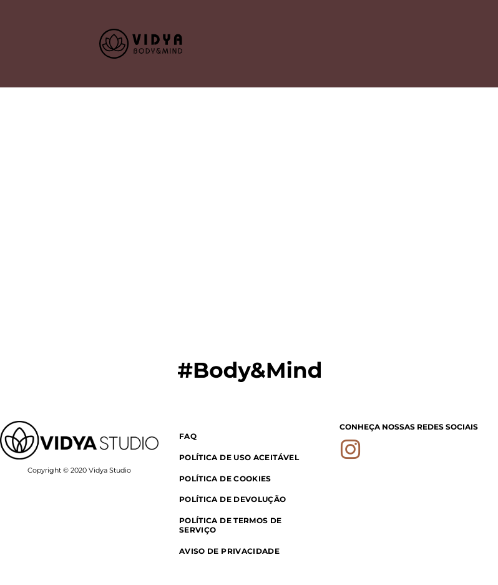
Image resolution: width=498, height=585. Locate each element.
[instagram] (350, 452)
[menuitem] (249, 435)
